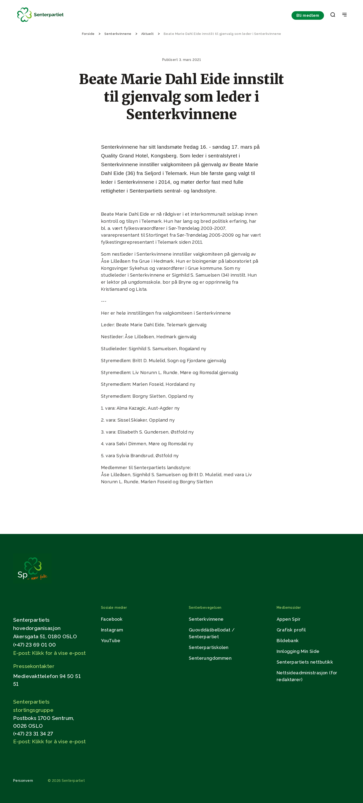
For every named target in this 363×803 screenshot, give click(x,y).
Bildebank (288, 640)
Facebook (111, 619)
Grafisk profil (291, 629)
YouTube (111, 640)
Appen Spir (289, 619)
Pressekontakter (33, 666)
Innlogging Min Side (298, 651)
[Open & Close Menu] (344, 15)
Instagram (112, 629)
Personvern (23, 781)
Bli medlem (307, 15)
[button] (333, 15)
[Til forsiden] (40, 22)
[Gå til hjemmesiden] (32, 582)
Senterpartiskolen (209, 647)
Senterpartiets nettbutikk (305, 662)
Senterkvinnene (206, 619)
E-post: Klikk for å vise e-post (49, 653)
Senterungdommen (210, 658)
